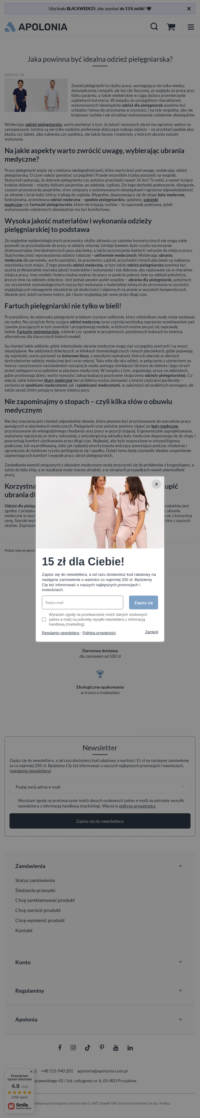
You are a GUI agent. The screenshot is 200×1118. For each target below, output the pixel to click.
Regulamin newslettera (60, 633)
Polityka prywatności (99, 633)
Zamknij (151, 632)
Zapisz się (143, 602)
